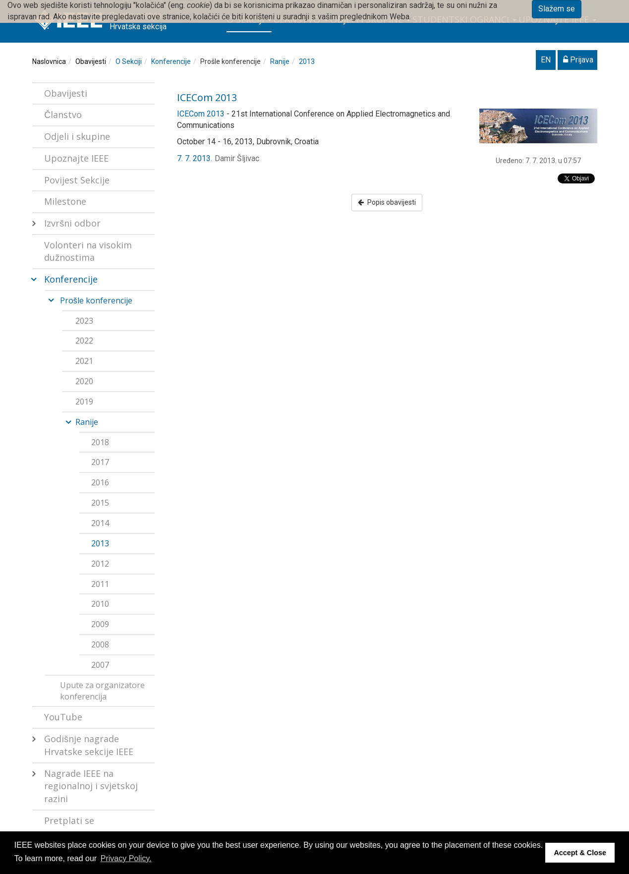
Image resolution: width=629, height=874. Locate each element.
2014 (100, 523)
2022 (84, 340)
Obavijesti (90, 61)
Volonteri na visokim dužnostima (88, 251)
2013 (307, 61)
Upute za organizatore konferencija (102, 691)
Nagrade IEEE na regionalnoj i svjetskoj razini (91, 786)
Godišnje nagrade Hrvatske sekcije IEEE (88, 745)
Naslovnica (49, 61)
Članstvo (63, 114)
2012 (100, 563)
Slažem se (556, 8)
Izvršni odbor (72, 223)
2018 (100, 442)
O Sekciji (128, 61)
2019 (84, 401)
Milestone (65, 201)
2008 (100, 644)
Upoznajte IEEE (76, 158)
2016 (100, 482)
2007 (100, 664)
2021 (84, 360)
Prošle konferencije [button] (96, 300)
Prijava (578, 59)
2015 (100, 502)
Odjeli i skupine (77, 136)
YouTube (63, 717)
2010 (100, 603)
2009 (100, 624)
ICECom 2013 (207, 97)
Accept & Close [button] (580, 853)
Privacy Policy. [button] (126, 858)
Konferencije (171, 61)
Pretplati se (69, 820)
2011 (100, 584)
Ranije (279, 61)
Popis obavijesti (387, 202)
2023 (84, 320)
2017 (100, 462)
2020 (84, 381)
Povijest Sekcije (77, 180)
